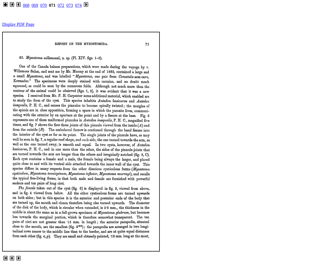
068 (26, 5)
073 (69, 5)
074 (78, 5)
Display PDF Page (18, 24)
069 (35, 5)
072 (61, 5)
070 (43, 5)
